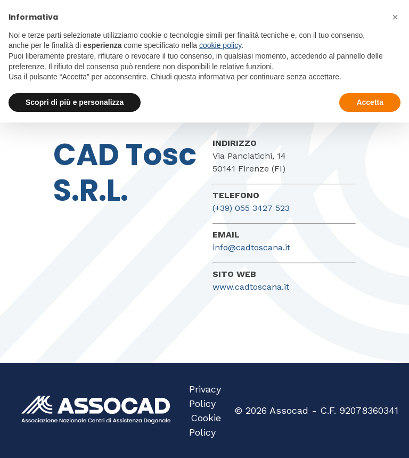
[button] (395, 17)
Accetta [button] (369, 102)
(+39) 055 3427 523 (251, 208)
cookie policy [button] (220, 45)
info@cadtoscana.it (251, 247)
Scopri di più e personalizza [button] (75, 102)
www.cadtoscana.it (250, 287)
